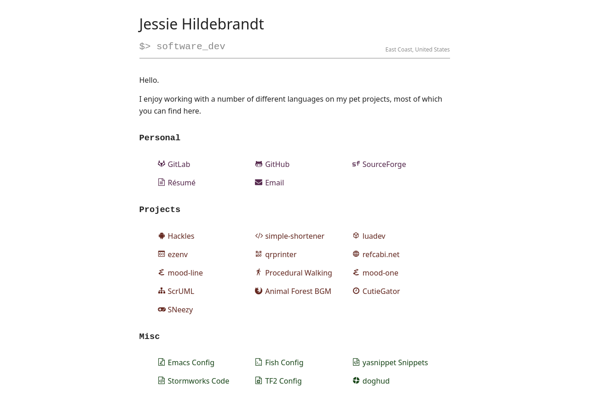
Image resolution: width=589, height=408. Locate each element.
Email (269, 182)
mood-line (180, 273)
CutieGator (376, 292)
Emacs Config (186, 365)
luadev (369, 236)
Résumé (177, 182)
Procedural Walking (293, 273)
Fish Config (279, 365)
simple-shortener (289, 236)
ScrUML (176, 292)
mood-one (375, 273)
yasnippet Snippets (390, 365)
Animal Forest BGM (293, 292)
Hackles (176, 236)
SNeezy (175, 310)
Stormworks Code (194, 383)
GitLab (174, 164)
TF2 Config (278, 383)
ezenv (173, 255)
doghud (371, 383)
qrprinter (275, 255)
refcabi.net (375, 255)
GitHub (272, 164)
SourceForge (379, 164)
